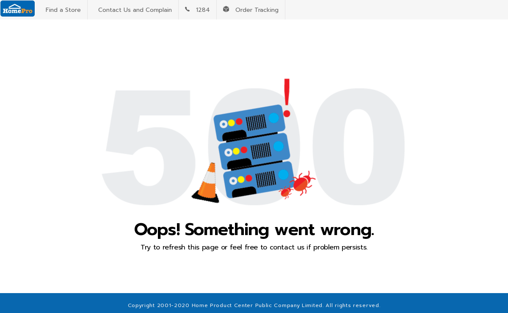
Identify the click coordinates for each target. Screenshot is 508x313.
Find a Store (61, 10)
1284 (197, 10)
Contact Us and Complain (133, 10)
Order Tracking (251, 10)
